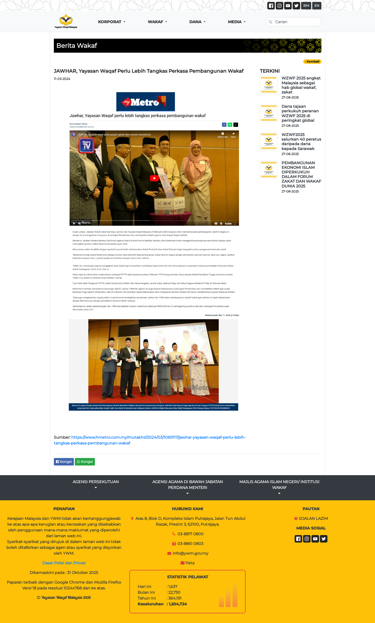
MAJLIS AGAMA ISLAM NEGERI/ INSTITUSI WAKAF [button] (279, 487)
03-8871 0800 (190, 534)
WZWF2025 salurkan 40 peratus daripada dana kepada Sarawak (301, 141)
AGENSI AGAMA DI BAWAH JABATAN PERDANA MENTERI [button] (187, 487)
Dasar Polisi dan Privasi (64, 563)
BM (306, 5)
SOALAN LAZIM (313, 518)
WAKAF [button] (156, 22)
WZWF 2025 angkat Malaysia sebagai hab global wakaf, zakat (301, 85)
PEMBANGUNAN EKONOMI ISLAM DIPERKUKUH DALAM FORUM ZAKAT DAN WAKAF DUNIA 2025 (301, 174)
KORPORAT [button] (110, 22)
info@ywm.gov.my (190, 553)
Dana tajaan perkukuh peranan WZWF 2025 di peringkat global (300, 113)
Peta (189, 563)
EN (316, 5)
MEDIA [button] (235, 22)
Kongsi (64, 461)
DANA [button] (196, 22)
